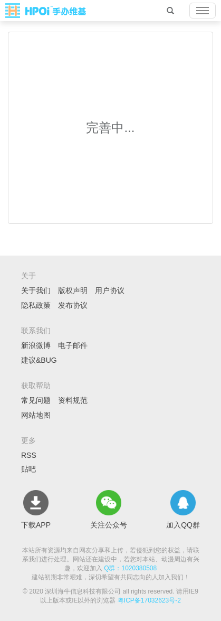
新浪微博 (36, 345)
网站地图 (36, 415)
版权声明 (73, 290)
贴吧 (28, 469)
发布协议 (73, 305)
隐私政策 (36, 305)
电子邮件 (73, 345)
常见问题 (36, 400)
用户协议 (109, 290)
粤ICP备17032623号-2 (149, 600)
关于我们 (36, 290)
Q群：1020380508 (130, 568)
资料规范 (73, 400)
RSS (28, 455)
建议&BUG (39, 360)
